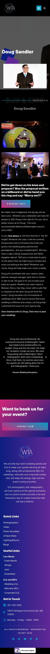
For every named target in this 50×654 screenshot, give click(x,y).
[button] (38, 8)
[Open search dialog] (44, 8)
